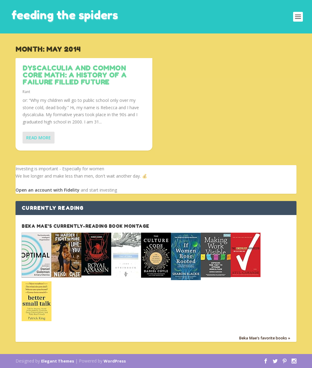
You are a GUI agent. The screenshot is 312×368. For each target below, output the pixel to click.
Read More (38, 138)
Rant (26, 91)
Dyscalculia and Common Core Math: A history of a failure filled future (75, 75)
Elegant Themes (57, 361)
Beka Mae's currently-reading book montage (85, 226)
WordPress (115, 361)
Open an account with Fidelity (48, 190)
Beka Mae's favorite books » (264, 338)
